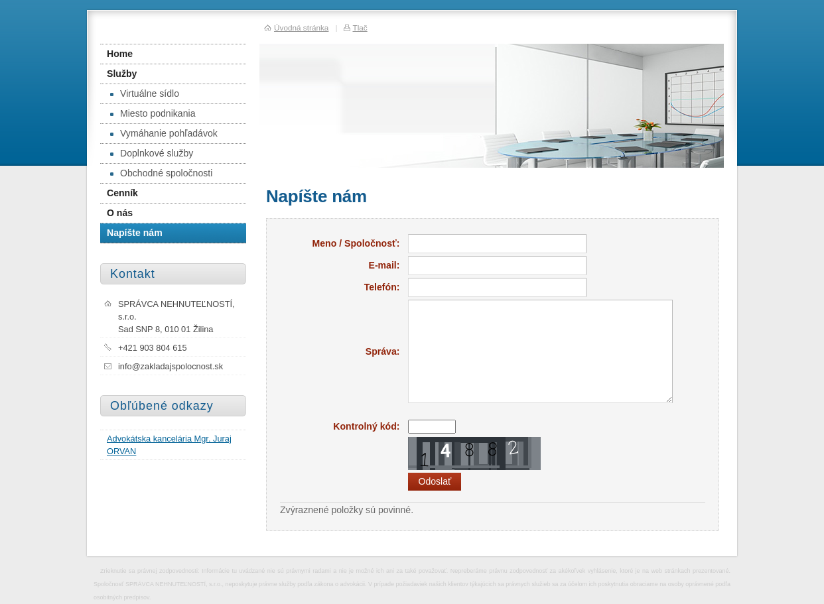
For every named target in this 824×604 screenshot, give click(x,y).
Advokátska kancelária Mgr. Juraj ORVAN (169, 445)
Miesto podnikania (152, 113)
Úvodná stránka (301, 27)
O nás (120, 213)
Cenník (122, 193)
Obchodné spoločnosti (161, 173)
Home (120, 53)
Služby (122, 73)
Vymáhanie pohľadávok (164, 133)
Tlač (359, 27)
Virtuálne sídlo (144, 93)
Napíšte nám (135, 232)
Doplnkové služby (151, 153)
